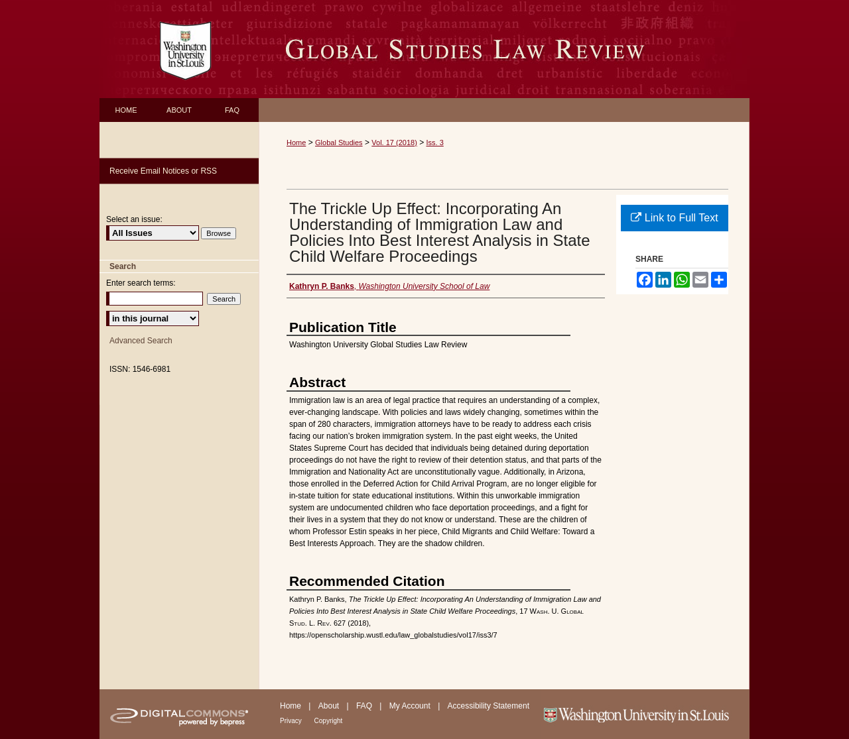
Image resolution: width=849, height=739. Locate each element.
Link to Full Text (674, 217)
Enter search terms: (141, 283)
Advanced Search (140, 340)
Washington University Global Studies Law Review (504, 49)
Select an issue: (134, 219)
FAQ (365, 706)
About (330, 706)
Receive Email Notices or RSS (163, 171)
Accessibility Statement (488, 706)
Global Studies (339, 142)
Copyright (328, 720)
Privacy (292, 720)
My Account (410, 706)
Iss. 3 (435, 142)
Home (296, 142)
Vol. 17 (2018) (394, 142)
